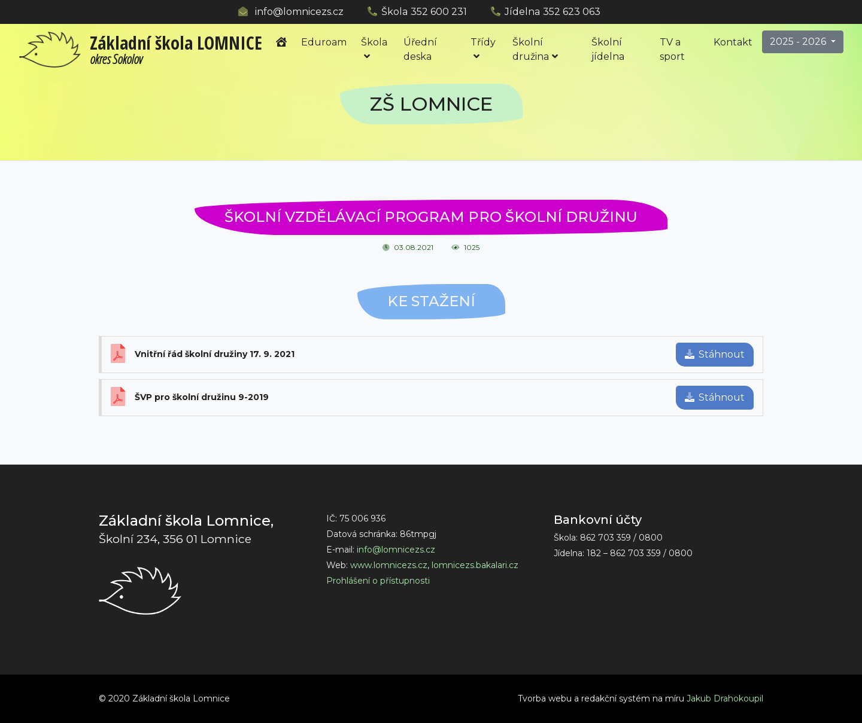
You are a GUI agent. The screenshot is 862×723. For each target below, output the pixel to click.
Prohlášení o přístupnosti (378, 580)
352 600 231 (439, 11)
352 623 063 (571, 11)
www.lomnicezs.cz (388, 565)
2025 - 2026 (799, 41)
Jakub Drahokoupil (725, 698)
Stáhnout (715, 354)
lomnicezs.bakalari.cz (475, 565)
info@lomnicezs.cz (299, 11)
